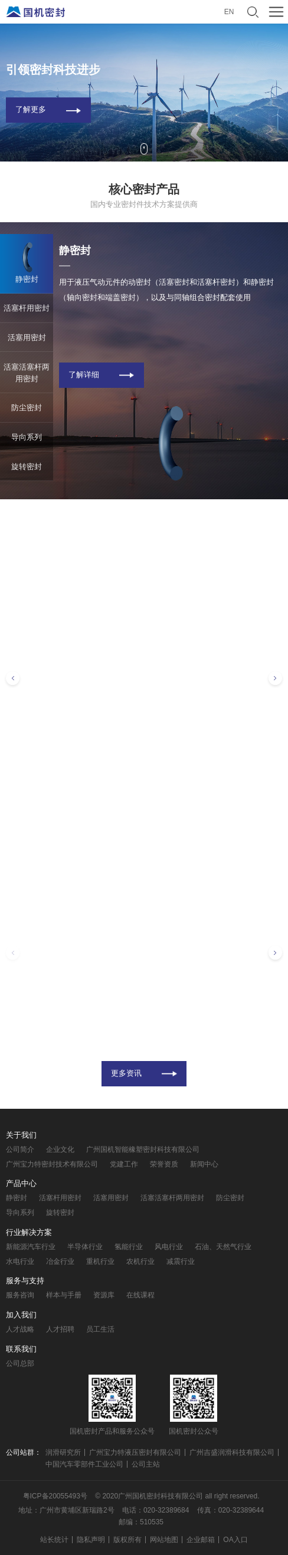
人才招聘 (60, 1329)
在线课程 (140, 1295)
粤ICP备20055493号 (55, 1496)
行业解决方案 (29, 1232)
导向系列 (20, 1212)
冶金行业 (60, 1261)
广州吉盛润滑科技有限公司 (231, 1452)
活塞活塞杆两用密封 (172, 1198)
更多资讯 (126, 1073)
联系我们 (21, 1349)
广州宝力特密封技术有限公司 (52, 1164)
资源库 (103, 1295)
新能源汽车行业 (30, 1247)
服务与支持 (25, 1280)
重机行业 (100, 1261)
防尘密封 (230, 1198)
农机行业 (140, 1261)
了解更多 (30, 110)
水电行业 (20, 1261)
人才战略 (20, 1329)
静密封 (16, 1198)
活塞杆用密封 (60, 1198)
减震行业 (180, 1261)
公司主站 (146, 1464)
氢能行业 (128, 1247)
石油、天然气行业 (223, 1247)
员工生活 (100, 1329)
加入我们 (21, 1315)
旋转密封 (60, 1212)
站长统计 (54, 1540)
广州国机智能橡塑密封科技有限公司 (142, 1149)
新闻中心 (204, 1164)
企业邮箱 (200, 1540)
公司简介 (20, 1149)
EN (229, 12)
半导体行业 (85, 1247)
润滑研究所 (63, 1452)
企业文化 (60, 1149)
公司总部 (20, 1363)
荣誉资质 (164, 1164)
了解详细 (83, 374)
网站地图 (164, 1540)
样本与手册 (63, 1295)
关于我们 (21, 1135)
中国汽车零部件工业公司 (84, 1464)
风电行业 (169, 1247)
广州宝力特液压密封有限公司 (135, 1452)
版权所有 (127, 1540)
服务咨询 (20, 1295)
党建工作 (124, 1164)
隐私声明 (91, 1540)
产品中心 (21, 1183)
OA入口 (235, 1540)
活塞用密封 (111, 1198)
